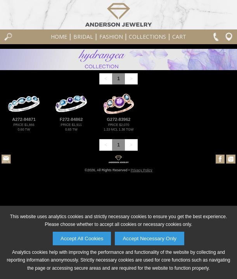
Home (59, 36)
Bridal (83, 36)
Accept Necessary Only (149, 238)
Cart (179, 36)
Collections (147, 36)
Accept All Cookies (82, 238)
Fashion (111, 36)
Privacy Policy (141, 170)
